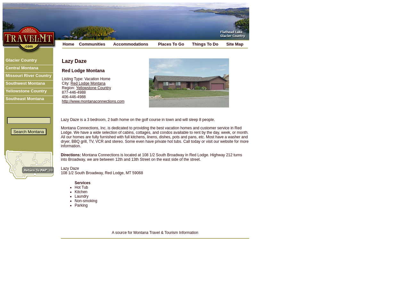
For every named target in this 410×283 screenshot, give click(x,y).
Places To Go (171, 44)
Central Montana (21, 67)
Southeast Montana (24, 98)
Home (68, 44)
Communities (92, 44)
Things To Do (205, 44)
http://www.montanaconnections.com (93, 101)
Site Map (234, 44)
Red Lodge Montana (87, 83)
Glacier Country (20, 60)
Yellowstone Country (25, 91)
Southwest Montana (24, 83)
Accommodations (130, 44)
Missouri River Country (28, 75)
